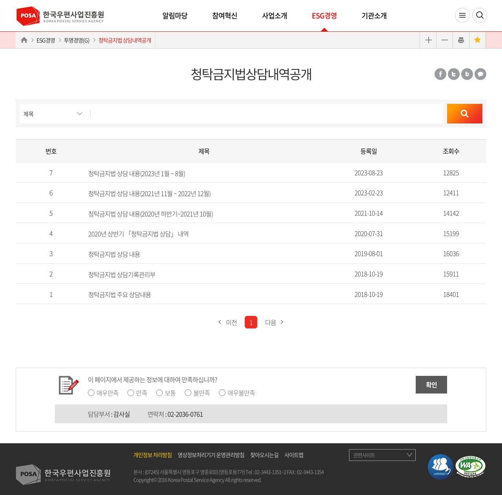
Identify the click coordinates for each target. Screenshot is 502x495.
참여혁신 (224, 15)
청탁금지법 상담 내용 (114, 254)
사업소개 (274, 15)
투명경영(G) (76, 40)
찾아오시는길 (264, 454)
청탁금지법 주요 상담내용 (119, 294)
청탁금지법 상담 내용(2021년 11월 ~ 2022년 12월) (149, 193)
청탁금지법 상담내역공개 (124, 40)
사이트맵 (293, 454)
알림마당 (174, 15)
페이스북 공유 (440, 74)
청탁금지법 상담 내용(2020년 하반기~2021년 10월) (150, 213)
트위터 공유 (454, 74)
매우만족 (107, 392)
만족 (141, 392)
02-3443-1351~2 (270, 471)
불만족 (201, 392)
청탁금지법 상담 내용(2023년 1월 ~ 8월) (136, 173)
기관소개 (374, 15)
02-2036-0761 (185, 414)
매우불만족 (241, 392)
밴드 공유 (467, 74)
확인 (431, 384)
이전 (225, 322)
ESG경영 (324, 15)
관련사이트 (364, 455)
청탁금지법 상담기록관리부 (121, 274)
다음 (276, 322)
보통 (170, 392)
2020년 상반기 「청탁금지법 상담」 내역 (138, 233)
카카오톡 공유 (480, 74)
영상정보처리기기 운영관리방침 (211, 454)
